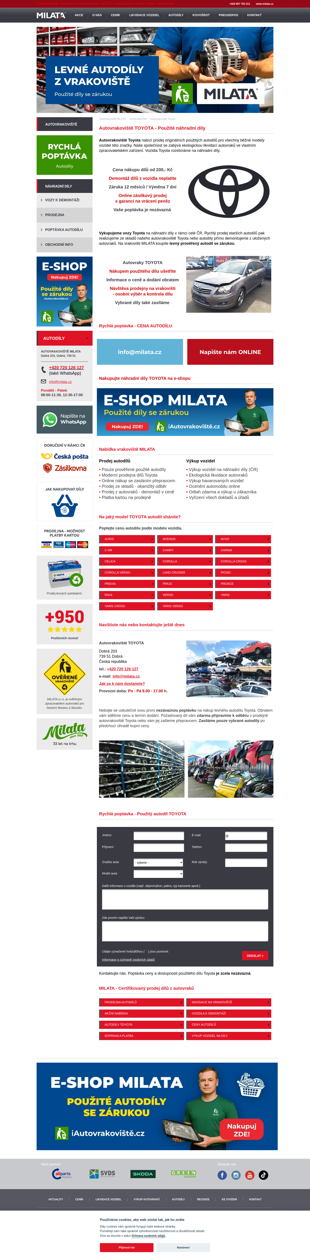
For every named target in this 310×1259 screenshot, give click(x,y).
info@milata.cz (126, 676)
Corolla (170, 561)
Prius (167, 583)
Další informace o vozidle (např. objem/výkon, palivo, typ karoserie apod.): (151, 886)
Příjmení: (109, 847)
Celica (110, 561)
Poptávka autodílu (64, 230)
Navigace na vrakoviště (212, 1002)
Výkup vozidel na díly (210, 1035)
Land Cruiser (174, 572)
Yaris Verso (173, 606)
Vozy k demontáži (62, 200)
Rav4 (108, 595)
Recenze (203, 1199)
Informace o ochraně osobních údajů (128, 959)
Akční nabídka (116, 1013)
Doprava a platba (119, 1035)
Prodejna (54, 215)
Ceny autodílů (204, 1024)
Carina (226, 550)
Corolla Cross (233, 561)
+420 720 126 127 (122, 669)
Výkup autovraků (147, 1199)
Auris (109, 539)
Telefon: (198, 847)
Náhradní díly (58, 186)
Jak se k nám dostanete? (122, 684)
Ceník (79, 1199)
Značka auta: (111, 862)
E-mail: (197, 835)
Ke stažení (229, 1199)
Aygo (225, 539)
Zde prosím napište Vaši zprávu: (124, 918)
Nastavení (183, 1247)
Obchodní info (59, 244)
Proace (227, 583)
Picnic (226, 572)
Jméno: (108, 835)
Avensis (169, 539)
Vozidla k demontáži (209, 1013)
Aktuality (55, 1199)
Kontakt (255, 1199)
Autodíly (178, 1199)
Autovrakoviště (61, 124)
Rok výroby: (201, 862)
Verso (168, 595)
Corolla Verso (117, 572)
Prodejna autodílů (121, 1002)
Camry (168, 550)
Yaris (225, 595)
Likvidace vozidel (108, 1199)
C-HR (108, 550)
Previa (110, 583)
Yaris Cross (115, 606)
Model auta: (111, 873)
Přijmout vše (127, 1247)
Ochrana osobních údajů (148, 1236)
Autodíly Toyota (118, 1024)
